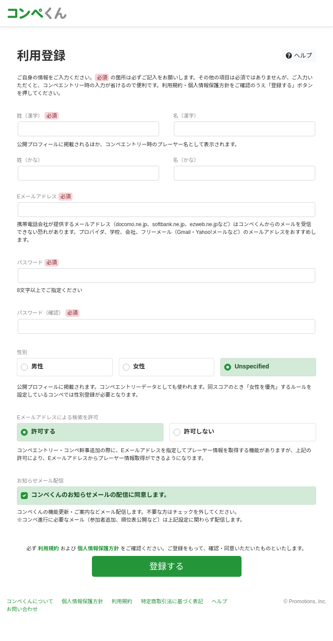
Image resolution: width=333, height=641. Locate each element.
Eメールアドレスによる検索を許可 (57, 417)
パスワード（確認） (40, 313)
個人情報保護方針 (98, 549)
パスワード (30, 263)
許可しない (199, 431)
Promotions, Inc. (307, 601)
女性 (139, 366)
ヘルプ (299, 55)
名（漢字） (186, 116)
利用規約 (48, 549)
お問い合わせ (22, 609)
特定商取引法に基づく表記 (172, 601)
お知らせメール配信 (40, 481)
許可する (43, 431)
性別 (22, 352)
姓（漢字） (30, 116)
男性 (37, 366)
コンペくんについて (30, 601)
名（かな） (186, 160)
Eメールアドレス (37, 197)
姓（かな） (30, 160)
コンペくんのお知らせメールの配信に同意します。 (100, 494)
